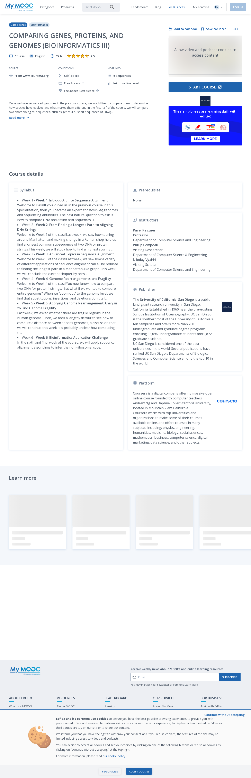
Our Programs (66, 712)
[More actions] (235, 29)
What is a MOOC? (20, 706)
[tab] (47, 7)
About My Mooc (163, 706)
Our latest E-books (213, 712)
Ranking (110, 706)
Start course (205, 87)
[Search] (112, 7)
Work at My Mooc (213, 719)
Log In (238, 7)
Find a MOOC (66, 706)
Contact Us (16, 712)
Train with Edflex (212, 706)
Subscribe (229, 677)
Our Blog (63, 719)
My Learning (201, 7)
